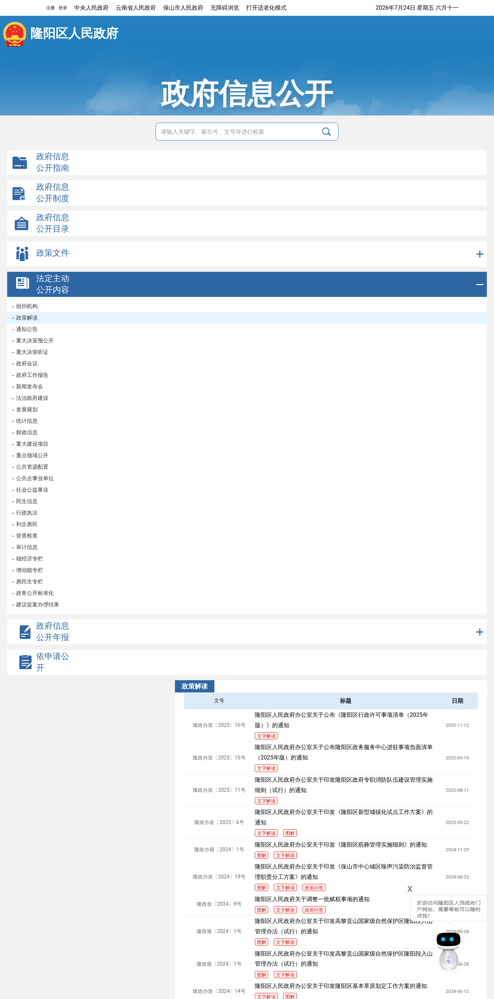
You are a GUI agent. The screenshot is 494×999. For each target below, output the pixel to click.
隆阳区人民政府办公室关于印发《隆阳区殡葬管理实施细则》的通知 (341, 844)
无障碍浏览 (224, 7)
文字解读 (266, 736)
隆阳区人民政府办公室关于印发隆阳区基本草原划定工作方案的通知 (341, 986)
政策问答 (314, 887)
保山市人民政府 (183, 7)
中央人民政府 (91, 7)
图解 (290, 833)
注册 (50, 7)
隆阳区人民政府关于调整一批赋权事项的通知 (312, 899)
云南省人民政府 (136, 7)
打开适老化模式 (266, 7)
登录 (62, 7)
